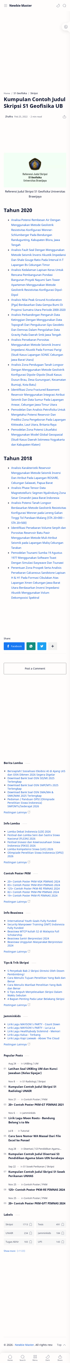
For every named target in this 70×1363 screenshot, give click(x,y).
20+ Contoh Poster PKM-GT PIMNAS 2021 (36, 1104)
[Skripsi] (42, 1081)
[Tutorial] (25, 1130)
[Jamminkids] (28, 1113)
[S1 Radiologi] (30, 1081)
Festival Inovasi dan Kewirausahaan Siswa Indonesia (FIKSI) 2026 (33, 843)
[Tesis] (51, 1224)
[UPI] (51, 1241)
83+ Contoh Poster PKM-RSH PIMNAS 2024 (33, 885)
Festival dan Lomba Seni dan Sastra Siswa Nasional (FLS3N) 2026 (33, 836)
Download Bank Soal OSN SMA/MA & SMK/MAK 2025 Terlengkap (30, 793)
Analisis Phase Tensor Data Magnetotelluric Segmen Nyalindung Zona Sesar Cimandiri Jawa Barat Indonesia (38, 493)
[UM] (36, 1063)
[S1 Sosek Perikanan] (34, 1166)
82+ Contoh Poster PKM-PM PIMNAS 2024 (33, 892)
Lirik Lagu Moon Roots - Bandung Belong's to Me (31, 1120)
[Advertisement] (35, 49)
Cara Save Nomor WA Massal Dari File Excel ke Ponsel (34, 1138)
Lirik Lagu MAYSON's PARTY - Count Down (33, 1024)
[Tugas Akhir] (19, 1241)
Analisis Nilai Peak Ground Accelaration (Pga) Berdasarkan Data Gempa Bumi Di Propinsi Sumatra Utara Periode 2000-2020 (38, 305)
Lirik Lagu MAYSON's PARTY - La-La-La (31, 1027)
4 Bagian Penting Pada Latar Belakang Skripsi (35, 999)
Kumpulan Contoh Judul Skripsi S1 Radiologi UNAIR (32, 1089)
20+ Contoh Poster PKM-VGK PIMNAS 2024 (33, 881)
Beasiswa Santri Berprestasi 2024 (28, 938)
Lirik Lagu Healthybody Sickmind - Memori (33, 1031)
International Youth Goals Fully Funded (31, 921)
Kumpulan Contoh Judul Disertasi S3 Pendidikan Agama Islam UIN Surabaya (36, 1156)
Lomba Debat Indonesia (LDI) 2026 (29, 831)
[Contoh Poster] (33, 1099)
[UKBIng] (29, 1063)
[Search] (64, 5)
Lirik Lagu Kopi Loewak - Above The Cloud (33, 1038)
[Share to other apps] (52, 646)
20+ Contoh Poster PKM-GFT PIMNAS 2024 (36, 1203)
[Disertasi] (29, 1148)
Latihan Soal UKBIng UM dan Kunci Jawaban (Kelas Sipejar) (32, 1071)
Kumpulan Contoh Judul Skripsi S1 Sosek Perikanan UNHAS (36, 1174)
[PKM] (44, 1099)
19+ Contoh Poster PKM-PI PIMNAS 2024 (32, 895)
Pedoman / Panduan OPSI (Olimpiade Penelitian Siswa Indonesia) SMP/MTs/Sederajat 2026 (31, 802)
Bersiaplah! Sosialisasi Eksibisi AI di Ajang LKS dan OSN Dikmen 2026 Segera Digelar (36, 772)
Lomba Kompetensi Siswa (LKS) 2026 (30, 849)
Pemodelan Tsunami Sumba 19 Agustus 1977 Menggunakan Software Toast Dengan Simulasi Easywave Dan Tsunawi (37, 557)
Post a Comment (35, 668)
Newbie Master (20, 6)
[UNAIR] (19, 1233)
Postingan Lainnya (15, 812)
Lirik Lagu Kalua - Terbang (24, 1034)
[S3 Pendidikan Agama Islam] (50, 1148)
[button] (58, 5)
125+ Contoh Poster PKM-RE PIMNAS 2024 (33, 888)
